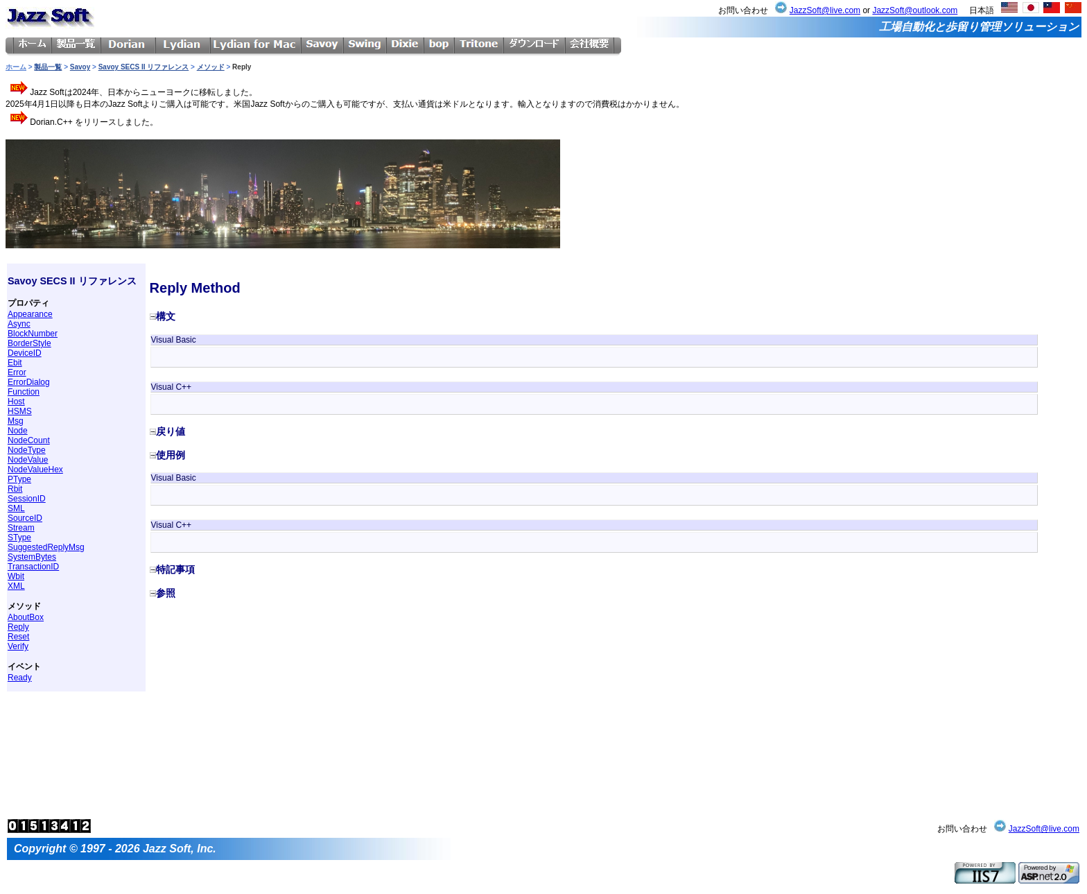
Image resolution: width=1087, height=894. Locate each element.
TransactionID (33, 566)
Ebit (15, 363)
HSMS (20, 411)
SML (16, 508)
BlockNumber (33, 333)
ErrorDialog (29, 382)
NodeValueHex (35, 469)
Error (17, 372)
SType (19, 537)
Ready (20, 677)
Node (18, 431)
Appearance (30, 314)
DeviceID (25, 353)
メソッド (211, 67)
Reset (18, 637)
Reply (18, 627)
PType (19, 479)
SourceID (25, 518)
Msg (16, 421)
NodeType (27, 450)
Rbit (15, 489)
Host (16, 401)
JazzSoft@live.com (825, 10)
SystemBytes (32, 557)
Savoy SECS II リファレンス (143, 67)
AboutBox (26, 617)
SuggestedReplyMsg (46, 547)
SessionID (27, 499)
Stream (21, 528)
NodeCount (29, 440)
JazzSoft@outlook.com (914, 10)
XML (16, 586)
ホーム (16, 67)
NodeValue (28, 460)
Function (24, 392)
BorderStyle (29, 343)
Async (19, 324)
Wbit (16, 576)
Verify (18, 646)
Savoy (80, 67)
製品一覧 (48, 67)
